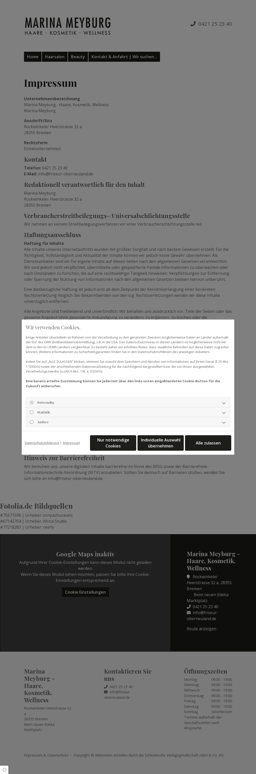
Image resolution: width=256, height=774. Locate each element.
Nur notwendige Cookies (113, 443)
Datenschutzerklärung (42, 442)
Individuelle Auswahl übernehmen (160, 443)
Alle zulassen (208, 443)
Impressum (71, 442)
